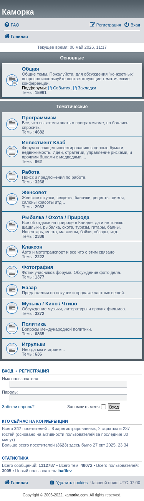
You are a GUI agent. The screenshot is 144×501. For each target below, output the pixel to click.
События (59, 88)
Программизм (39, 117)
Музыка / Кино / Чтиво (49, 304)
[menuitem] (11, 25)
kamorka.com (76, 495)
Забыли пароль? (18, 406)
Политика (34, 324)
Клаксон (32, 247)
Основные (72, 58)
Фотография (37, 267)
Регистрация (34, 371)
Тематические (72, 106)
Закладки (84, 88)
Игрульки (33, 344)
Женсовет (34, 192)
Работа (31, 172)
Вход (7, 371)
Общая (30, 69)
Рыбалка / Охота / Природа (55, 217)
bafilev (65, 470)
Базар (29, 287)
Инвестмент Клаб (43, 142)
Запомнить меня (86, 407)
